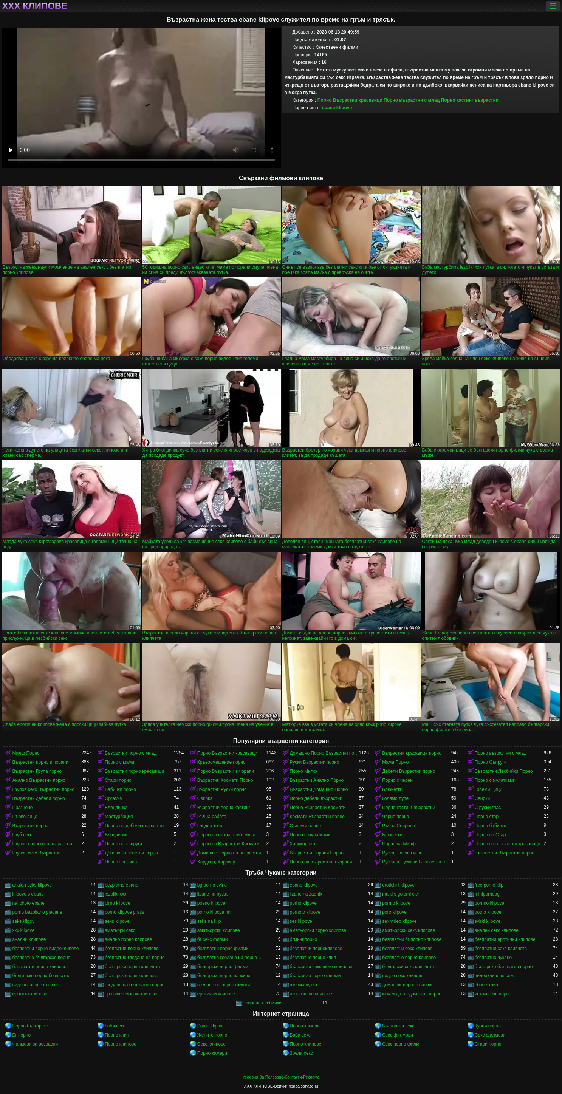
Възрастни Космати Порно (225, 780)
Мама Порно (395, 762)
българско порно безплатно (41, 975)
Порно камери (305, 1026)
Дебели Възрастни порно (408, 771)
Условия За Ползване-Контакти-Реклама (281, 1077)
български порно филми (222, 966)
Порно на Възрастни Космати (228, 843)
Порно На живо (121, 862)
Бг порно (21, 1035)
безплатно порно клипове (409, 957)
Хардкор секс (304, 843)
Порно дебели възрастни (316, 798)
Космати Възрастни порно (317, 816)
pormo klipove (396, 903)
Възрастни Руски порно (222, 789)
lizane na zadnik (306, 894)
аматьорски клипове (218, 930)
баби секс (115, 1026)
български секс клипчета (408, 966)
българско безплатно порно (504, 966)
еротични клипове (216, 994)
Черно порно (395, 816)
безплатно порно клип (313, 957)
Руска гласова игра (402, 853)
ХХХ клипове (35, 6)
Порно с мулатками (495, 780)
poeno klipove (211, 903)
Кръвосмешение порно (221, 762)
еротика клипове (30, 994)
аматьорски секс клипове (408, 930)
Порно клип (117, 1035)
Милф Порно (26, 753)
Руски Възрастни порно (314, 762)
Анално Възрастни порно (39, 780)
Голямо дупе (395, 798)
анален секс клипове (497, 930)
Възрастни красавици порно (411, 753)
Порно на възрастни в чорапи (321, 862)
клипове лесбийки (262, 1003)
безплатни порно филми (223, 948)
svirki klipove (487, 921)
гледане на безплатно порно (134, 984)
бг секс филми (212, 939)
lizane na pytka (212, 894)
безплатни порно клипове (131, 948)
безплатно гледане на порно (134, 957)
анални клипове (29, 939)
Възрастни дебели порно (38, 798)
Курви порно (488, 1026)
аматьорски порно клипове (318, 930)
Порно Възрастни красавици (349, 100)
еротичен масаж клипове (131, 994)
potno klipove (488, 912)
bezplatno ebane (121, 885)
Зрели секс (301, 1053)
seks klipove (117, 921)
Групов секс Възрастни (36, 853)
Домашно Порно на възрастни (229, 853)
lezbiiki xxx (115, 894)
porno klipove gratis (124, 912)
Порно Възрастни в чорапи (225, 771)
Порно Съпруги (491, 762)
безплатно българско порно (41, 957)
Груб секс (22, 834)
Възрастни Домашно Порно (319, 789)
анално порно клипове (128, 939)
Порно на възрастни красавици (507, 843)
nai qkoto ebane (28, 903)
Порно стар (487, 816)
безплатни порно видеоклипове (45, 948)
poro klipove (394, 912)
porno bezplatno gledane (37, 912)
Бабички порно (120, 789)
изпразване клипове (311, 994)
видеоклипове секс (495, 975)
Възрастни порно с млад (130, 753)
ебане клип (486, 984)
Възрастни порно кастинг (223, 807)
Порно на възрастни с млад (226, 834)
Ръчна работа (211, 816)
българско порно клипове (131, 975)
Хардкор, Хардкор (216, 862)
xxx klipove (23, 930)
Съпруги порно (305, 825)
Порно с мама (119, 762)
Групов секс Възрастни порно (43, 789)
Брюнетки (392, 789)
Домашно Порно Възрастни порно (324, 753)
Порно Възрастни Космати (318, 807)
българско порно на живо (224, 975)
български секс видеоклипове (321, 966)
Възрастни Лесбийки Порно (504, 771)
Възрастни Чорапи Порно (317, 853)
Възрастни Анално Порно (317, 780)
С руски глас (488, 807)
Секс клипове (211, 1044)
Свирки (482, 798)
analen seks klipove (32, 885)
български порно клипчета (132, 966)
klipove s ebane (28, 894)
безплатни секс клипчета (501, 948)
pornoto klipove (305, 912)
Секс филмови (397, 1035)
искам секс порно (493, 994)
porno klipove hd (214, 912)
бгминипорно (303, 939)
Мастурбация (119, 816)
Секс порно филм (400, 1044)
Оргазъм (114, 798)
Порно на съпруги (123, 843)
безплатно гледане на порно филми (231, 957)
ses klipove (301, 921)
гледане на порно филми (223, 984)
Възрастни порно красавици (134, 771)
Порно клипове (120, 1044)
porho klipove (303, 903)
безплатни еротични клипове (505, 939)
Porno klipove (211, 1026)
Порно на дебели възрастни (134, 825)
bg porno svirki (212, 885)
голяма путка (303, 984)
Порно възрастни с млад (412, 100)
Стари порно (118, 780)
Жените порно (212, 1035)
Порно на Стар (490, 834)
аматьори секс (120, 930)
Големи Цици (488, 789)
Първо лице (24, 816)
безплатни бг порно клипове (411, 939)
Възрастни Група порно (37, 771)
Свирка (205, 798)
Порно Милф (303, 771)
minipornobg (487, 894)
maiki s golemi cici (400, 894)
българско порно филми (315, 975)
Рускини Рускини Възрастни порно (416, 862)
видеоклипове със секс (36, 984)
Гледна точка (211, 825)
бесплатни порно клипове (39, 966)
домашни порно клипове (408, 984)
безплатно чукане (493, 957)
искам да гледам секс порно (411, 994)
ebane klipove (337, 107)
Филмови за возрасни (35, 1044)
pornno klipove (489, 903)
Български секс (398, 1026)
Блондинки (116, 834)
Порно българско (30, 1026)
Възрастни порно (30, 825)
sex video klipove (399, 921)
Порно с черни (397, 780)
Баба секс (300, 1035)
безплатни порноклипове (316, 948)
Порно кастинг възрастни (470, 100)
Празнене (22, 807)
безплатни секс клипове (407, 948)
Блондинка (116, 807)
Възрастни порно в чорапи (40, 762)
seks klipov (23, 921)
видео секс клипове (402, 975)
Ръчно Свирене (398, 825)
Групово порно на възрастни (42, 843)
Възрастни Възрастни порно (504, 853)
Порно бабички (490, 825)
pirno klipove (117, 903)
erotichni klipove (398, 885)
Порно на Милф (399, 843)
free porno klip (489, 885)
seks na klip (209, 921)
